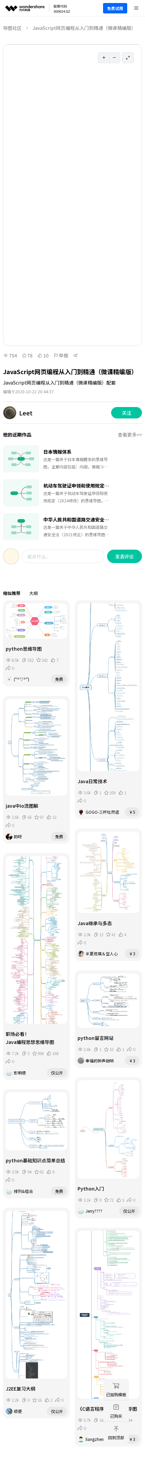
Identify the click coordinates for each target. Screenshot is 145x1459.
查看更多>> (130, 434)
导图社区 (12, 27)
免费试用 (115, 8)
